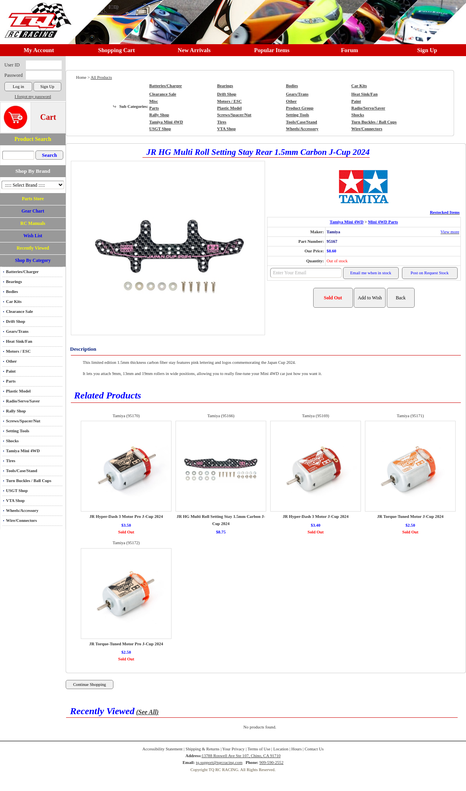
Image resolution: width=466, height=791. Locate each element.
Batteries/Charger (22, 272)
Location (281, 749)
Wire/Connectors (21, 520)
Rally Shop (16, 411)
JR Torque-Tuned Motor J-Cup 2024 (410, 516)
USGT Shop (17, 490)
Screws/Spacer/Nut (23, 421)
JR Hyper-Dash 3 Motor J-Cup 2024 (315, 516)
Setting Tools (17, 431)
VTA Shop (15, 500)
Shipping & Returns (202, 749)
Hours (296, 749)
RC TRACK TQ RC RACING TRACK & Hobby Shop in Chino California (36, 16)
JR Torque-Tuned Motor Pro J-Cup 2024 (126, 644)
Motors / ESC (18, 351)
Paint (11, 371)
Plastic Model (18, 391)
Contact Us (314, 749)
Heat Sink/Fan (19, 341)
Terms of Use (259, 749)
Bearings (14, 281)
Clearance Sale (19, 311)
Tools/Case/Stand (21, 471)
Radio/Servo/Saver (23, 401)
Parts (11, 381)
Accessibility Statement (162, 749)
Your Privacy (233, 749)
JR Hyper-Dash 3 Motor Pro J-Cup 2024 (126, 516)
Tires (10, 461)
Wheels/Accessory (22, 510)
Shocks (12, 441)
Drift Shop (15, 321)
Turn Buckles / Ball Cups (28, 481)
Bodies (12, 291)
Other (11, 361)
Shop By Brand (33, 171)
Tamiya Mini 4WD (23, 451)
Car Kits (13, 301)
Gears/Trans (17, 331)
